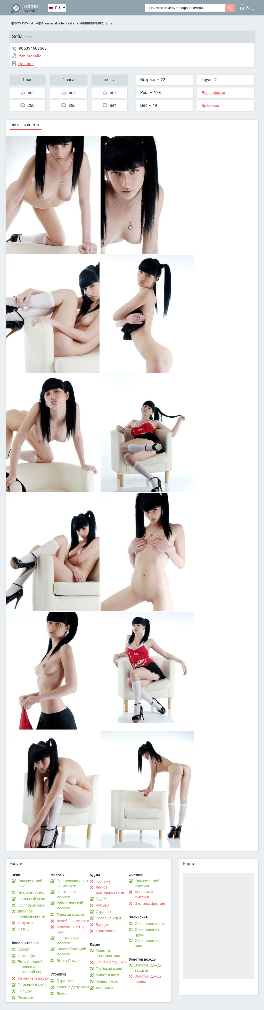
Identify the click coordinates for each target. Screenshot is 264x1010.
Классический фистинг (147, 883)
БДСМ (101, 899)
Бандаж (103, 924)
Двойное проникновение (31, 914)
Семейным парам (33, 978)
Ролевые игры (108, 918)
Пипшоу (25, 991)
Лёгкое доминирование (110, 890)
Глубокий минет (110, 968)
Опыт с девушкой (111, 962)
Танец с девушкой (72, 987)
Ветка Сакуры (68, 960)
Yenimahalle (54, 23)
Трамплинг (105, 931)
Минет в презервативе (108, 953)
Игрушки (25, 922)
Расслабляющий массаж (71, 951)
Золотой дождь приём (148, 979)
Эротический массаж (67, 894)
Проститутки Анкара (26, 23)
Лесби (62, 993)
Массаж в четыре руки (71, 929)
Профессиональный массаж (72, 883)
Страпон (103, 911)
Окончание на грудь (147, 932)
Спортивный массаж (67, 940)
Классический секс (30, 883)
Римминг (25, 997)
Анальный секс (31, 892)
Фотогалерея (25, 125)
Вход (247, 7)
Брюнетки (210, 105)
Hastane (71, 23)
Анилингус (105, 988)
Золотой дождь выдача (148, 968)
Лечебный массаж (72, 921)
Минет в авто (107, 975)
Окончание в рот (149, 923)
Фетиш (24, 929)
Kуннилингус (107, 981)
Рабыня (103, 905)
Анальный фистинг (144, 894)
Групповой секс (31, 905)
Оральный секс (31, 899)
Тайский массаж (70, 914)
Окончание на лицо (147, 943)
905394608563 (33, 48)
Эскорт (24, 949)
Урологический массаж (69, 905)
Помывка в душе (32, 984)
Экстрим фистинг (150, 903)
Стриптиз (64, 980)
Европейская (213, 92)
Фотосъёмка (28, 955)
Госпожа (103, 881)
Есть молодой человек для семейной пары (31, 966)
